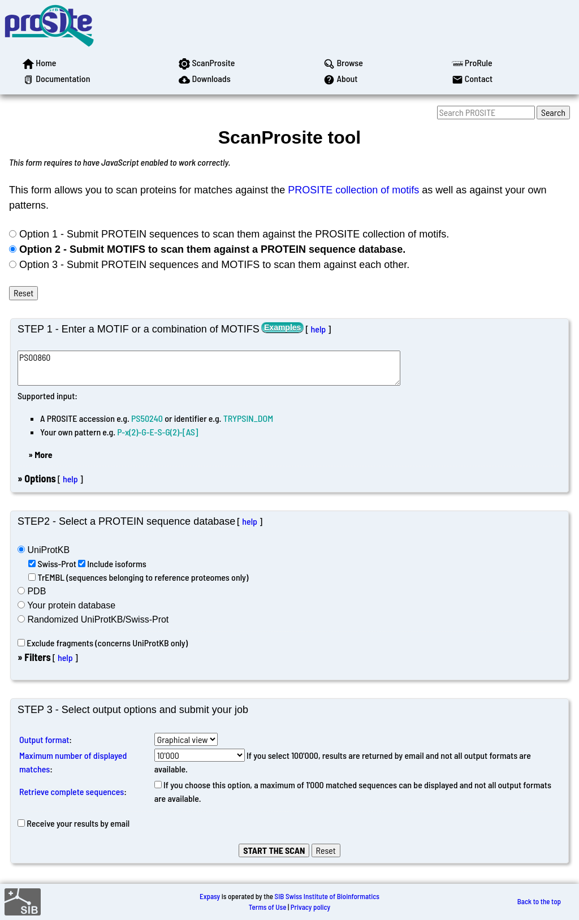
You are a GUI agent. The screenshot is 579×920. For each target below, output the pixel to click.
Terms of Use (268, 907)
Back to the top (539, 901)
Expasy (210, 896)
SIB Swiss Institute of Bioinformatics (327, 896)
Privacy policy (310, 907)
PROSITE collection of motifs (353, 190)
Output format (44, 739)
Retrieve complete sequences (71, 791)
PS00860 (209, 368)
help (318, 328)
